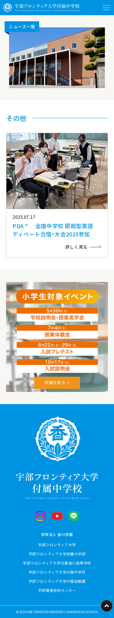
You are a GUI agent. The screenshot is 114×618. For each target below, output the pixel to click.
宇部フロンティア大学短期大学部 (57, 553)
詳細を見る (55, 382)
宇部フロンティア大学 (57, 544)
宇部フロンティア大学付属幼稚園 (57, 581)
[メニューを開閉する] (106, 7)
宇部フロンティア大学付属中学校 (57, 572)
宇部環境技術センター (57, 590)
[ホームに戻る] (42, 7)
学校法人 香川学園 (57, 534)
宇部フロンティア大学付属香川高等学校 (57, 562)
